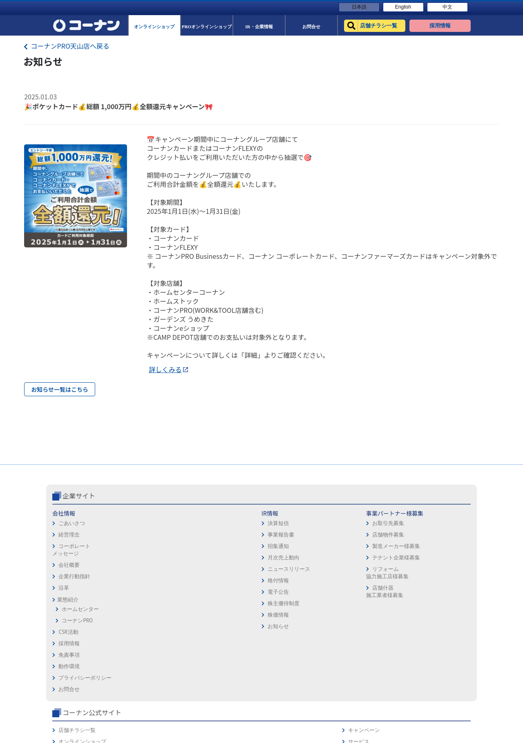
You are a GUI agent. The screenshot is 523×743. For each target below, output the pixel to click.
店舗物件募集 (212, 569)
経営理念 (69, 569)
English (403, 7)
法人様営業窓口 (364, 582)
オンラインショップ (369, 559)
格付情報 (138, 614)
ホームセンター (80, 643)
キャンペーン (440, 547)
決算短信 (138, 557)
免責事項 (275, 559)
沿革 (63, 622)
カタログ (435, 570)
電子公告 (138, 626)
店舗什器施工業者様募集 (208, 626)
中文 (447, 7)
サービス (435, 559)
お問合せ (275, 593)
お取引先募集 (212, 557)
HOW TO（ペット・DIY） (375, 605)
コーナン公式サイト (379, 530)
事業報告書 (140, 569)
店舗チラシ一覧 (364, 547)
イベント (356, 593)
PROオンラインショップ (374, 570)
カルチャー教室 (364, 627)
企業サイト (79, 530)
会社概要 (69, 599)
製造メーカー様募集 (220, 580)
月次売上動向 (143, 591)
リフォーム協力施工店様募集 (211, 607)
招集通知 (138, 580)
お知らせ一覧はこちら (59, 389)
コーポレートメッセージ (71, 584)
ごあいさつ (71, 557)
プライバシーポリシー (291, 582)
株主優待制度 (143, 637)
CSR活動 (68, 666)
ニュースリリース (148, 603)
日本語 (359, 7)
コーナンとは (440, 593)
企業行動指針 (74, 610)
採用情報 (275, 547)
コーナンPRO (77, 654)
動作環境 (275, 570)
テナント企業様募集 (220, 591)
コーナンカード (443, 582)
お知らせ (138, 660)
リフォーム (359, 616)
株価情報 (138, 649)
